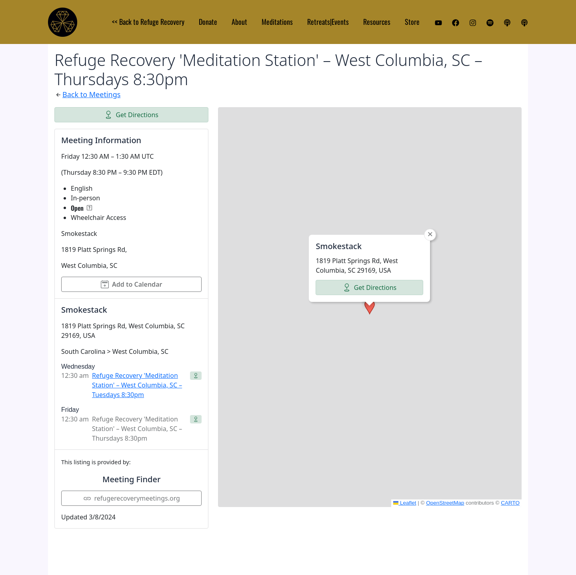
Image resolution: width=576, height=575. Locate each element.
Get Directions (131, 114)
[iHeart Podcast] (524, 22)
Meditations (277, 21)
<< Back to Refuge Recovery (148, 21)
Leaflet (404, 503)
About (239, 21)
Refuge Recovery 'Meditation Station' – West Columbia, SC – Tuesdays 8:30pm (137, 385)
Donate (208, 21)
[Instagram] (472, 22)
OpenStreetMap (445, 503)
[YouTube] (438, 22)
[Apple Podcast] (507, 22)
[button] (369, 307)
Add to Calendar (131, 284)
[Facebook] (455, 22)
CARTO (510, 503)
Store (412, 21)
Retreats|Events (328, 21)
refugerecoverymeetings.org (131, 498)
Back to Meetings (91, 94)
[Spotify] (490, 22)
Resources (376, 21)
